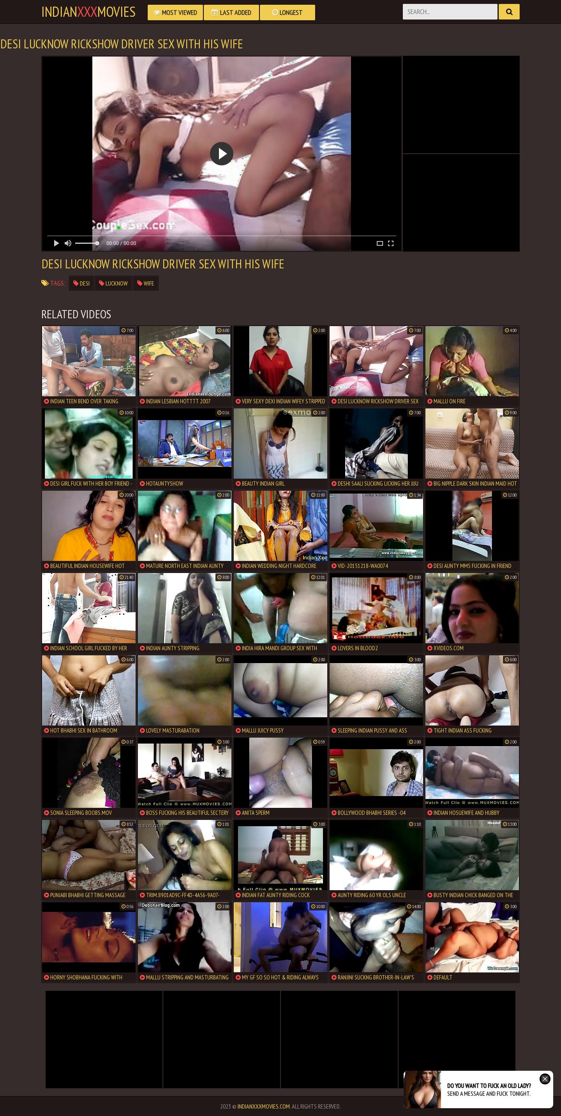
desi (81, 283)
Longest (287, 12)
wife (145, 283)
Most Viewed (175, 12)
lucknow (113, 283)
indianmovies (88, 12)
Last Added (231, 12)
